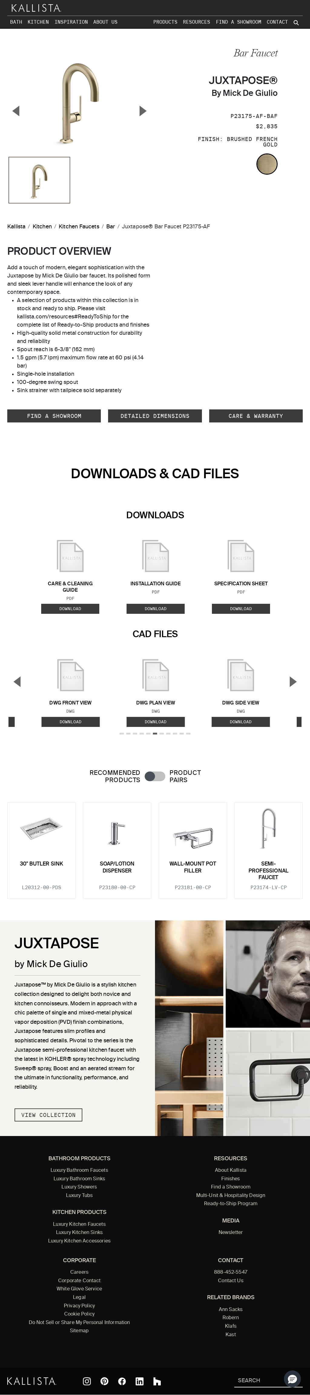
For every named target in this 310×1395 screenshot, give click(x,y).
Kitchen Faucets (79, 227)
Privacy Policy (79, 1306)
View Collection (48, 1115)
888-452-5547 (230, 1272)
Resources (196, 22)
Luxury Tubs (79, 1195)
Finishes (230, 1179)
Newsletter (231, 1232)
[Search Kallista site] (297, 23)
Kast (231, 1335)
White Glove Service (79, 1289)
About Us (105, 22)
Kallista (16, 227)
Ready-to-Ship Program (230, 1204)
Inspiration (71, 22)
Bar (110, 227)
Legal (79, 1297)
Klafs (230, 1326)
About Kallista (230, 1170)
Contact (277, 22)
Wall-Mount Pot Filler (193, 867)
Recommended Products (115, 776)
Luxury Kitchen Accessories (79, 1241)
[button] (292, 1378)
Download (70, 608)
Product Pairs (185, 776)
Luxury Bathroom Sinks (79, 1179)
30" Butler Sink (41, 864)
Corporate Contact (79, 1281)
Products (165, 22)
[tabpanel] (155, 847)
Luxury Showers (79, 1187)
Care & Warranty (256, 416)
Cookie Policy (79, 1314)
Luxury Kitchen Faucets (79, 1224)
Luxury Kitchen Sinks (79, 1232)
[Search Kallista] (259, 1381)
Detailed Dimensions (155, 416)
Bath (16, 22)
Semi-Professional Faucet (269, 871)
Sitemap (79, 1331)
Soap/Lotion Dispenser (117, 867)
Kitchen (38, 22)
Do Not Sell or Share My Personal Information (79, 1322)
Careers (79, 1272)
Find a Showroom (238, 22)
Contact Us (230, 1281)
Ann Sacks (230, 1309)
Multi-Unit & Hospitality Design (230, 1195)
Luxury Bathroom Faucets (79, 1170)
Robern (231, 1318)
